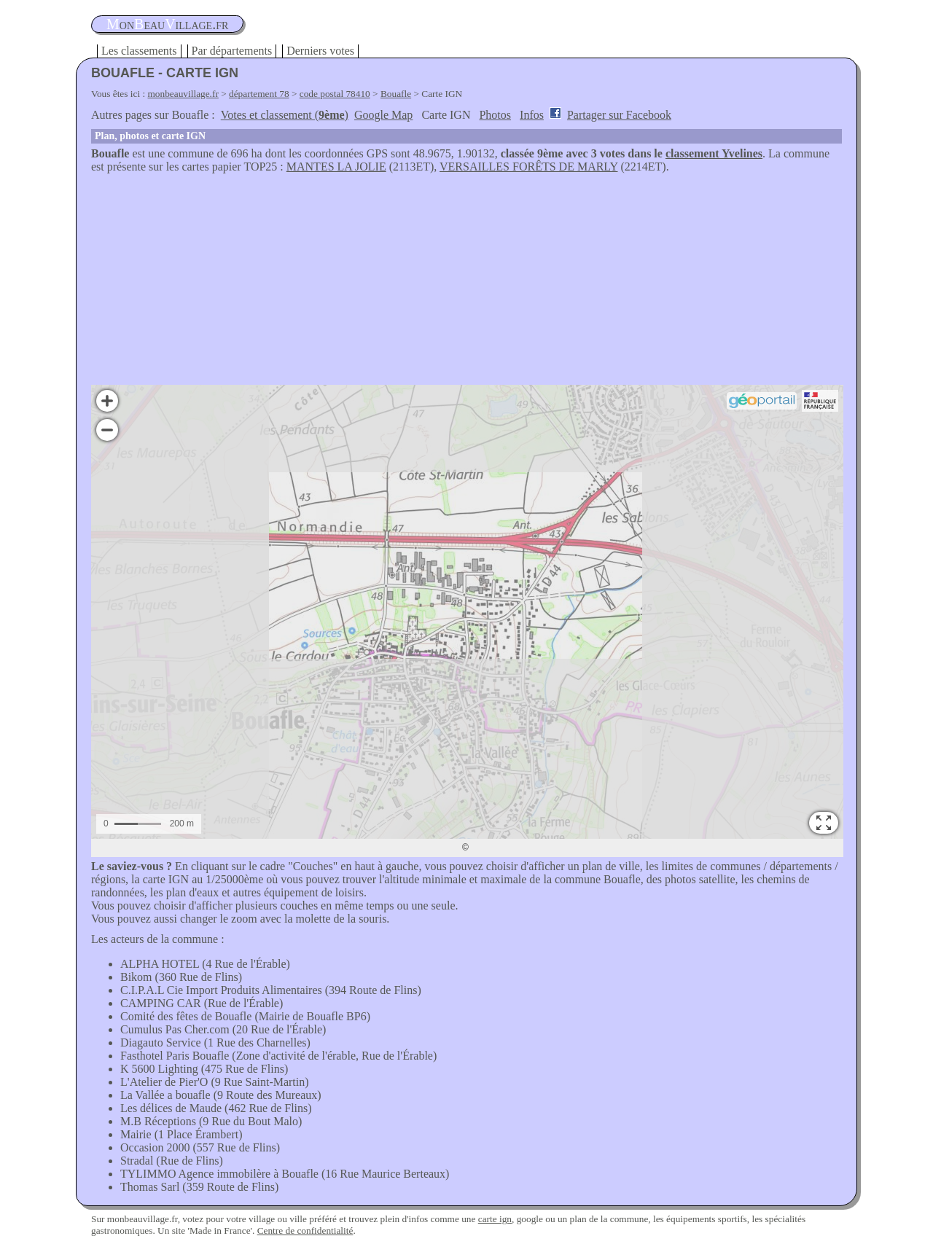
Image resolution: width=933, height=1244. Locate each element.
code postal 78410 (335, 93)
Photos (495, 115)
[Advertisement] (466, 283)
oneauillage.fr (167, 24)
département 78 (259, 93)
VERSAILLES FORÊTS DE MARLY (528, 166)
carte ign (495, 1218)
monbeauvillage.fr (183, 93)
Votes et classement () (284, 115)
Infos (532, 115)
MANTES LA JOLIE (336, 166)
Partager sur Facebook (619, 115)
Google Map (383, 115)
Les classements (139, 50)
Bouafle (395, 93)
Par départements (232, 50)
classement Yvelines (713, 153)
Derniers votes (320, 50)
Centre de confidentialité (305, 1230)
